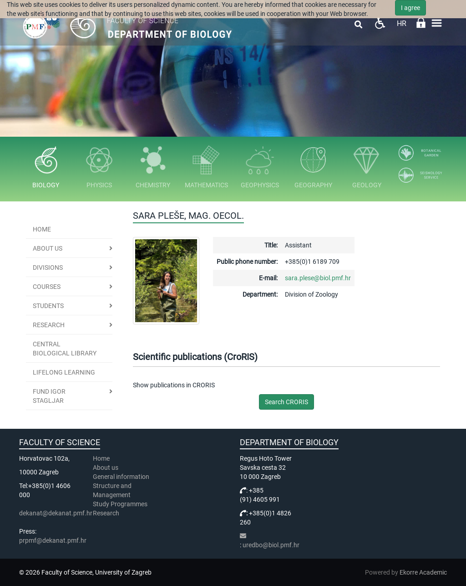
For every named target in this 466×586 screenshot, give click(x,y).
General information (121, 476)
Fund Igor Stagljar (49, 396)
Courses (47, 286)
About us (47, 248)
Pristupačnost (380, 23)
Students (48, 305)
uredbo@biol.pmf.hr (271, 545)
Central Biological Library (64, 348)
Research (49, 325)
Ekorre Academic (423, 572)
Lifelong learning (64, 372)
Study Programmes (120, 504)
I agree (410, 7)
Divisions (48, 267)
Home (42, 229)
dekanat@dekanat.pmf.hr (55, 513)
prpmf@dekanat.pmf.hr (52, 540)
